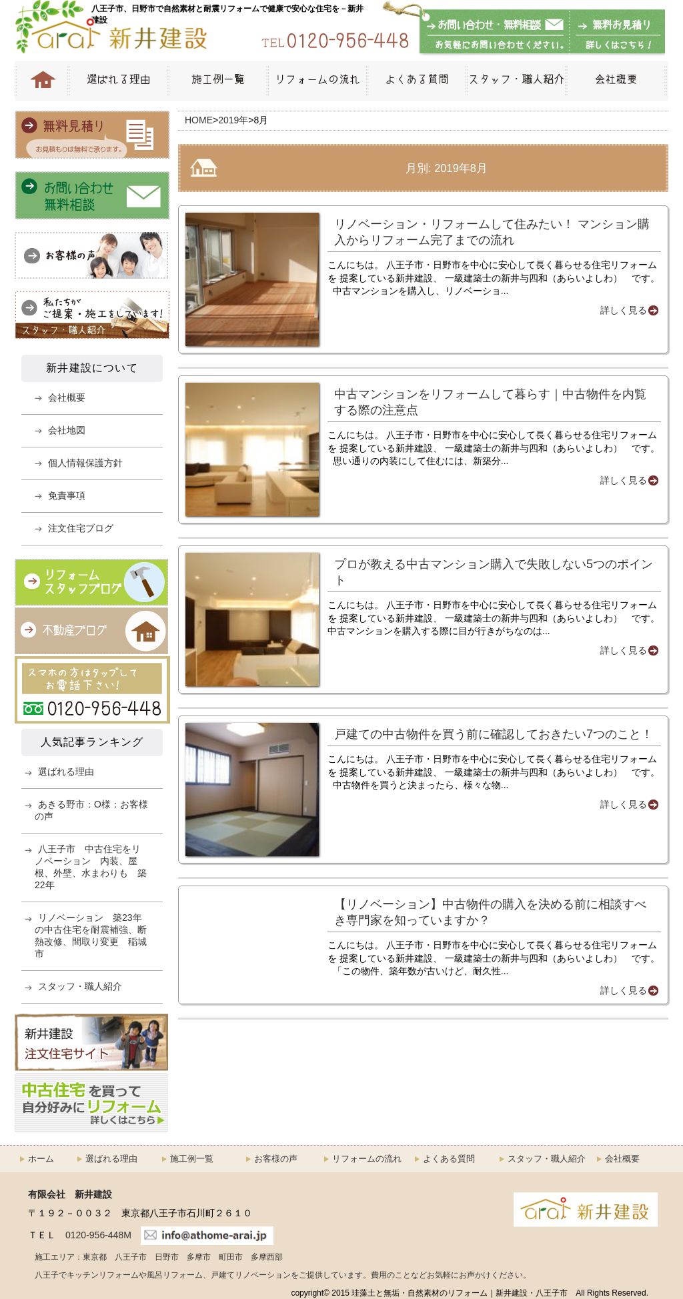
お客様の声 (275, 1159)
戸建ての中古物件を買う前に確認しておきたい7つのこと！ (493, 734)
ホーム (41, 1159)
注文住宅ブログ (80, 528)
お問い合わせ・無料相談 (495, 32)
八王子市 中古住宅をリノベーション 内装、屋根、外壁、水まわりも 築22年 (91, 867)
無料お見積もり (615, 32)
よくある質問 (416, 81)
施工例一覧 (216, 81)
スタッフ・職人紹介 (515, 81)
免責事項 (66, 495)
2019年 (233, 120)
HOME (41, 81)
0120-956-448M (98, 1235)
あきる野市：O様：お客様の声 (91, 810)
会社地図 (66, 430)
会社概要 (616, 81)
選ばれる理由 (117, 81)
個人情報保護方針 (85, 462)
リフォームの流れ (316, 81)
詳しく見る (623, 310)
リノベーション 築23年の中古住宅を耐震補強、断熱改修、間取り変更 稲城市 (91, 935)
